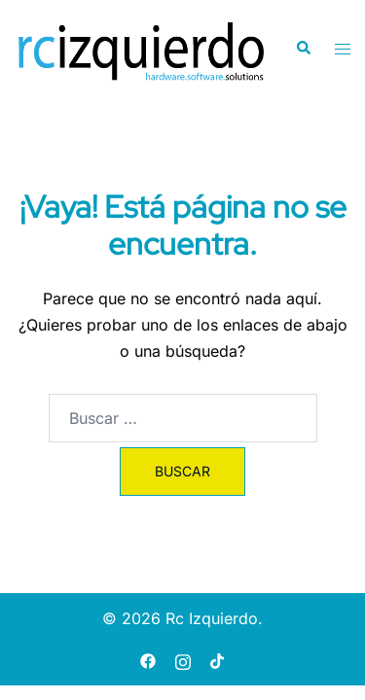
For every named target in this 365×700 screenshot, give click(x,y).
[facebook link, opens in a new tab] (148, 659)
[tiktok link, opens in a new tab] (218, 659)
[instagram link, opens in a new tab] (183, 659)
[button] (302, 48)
